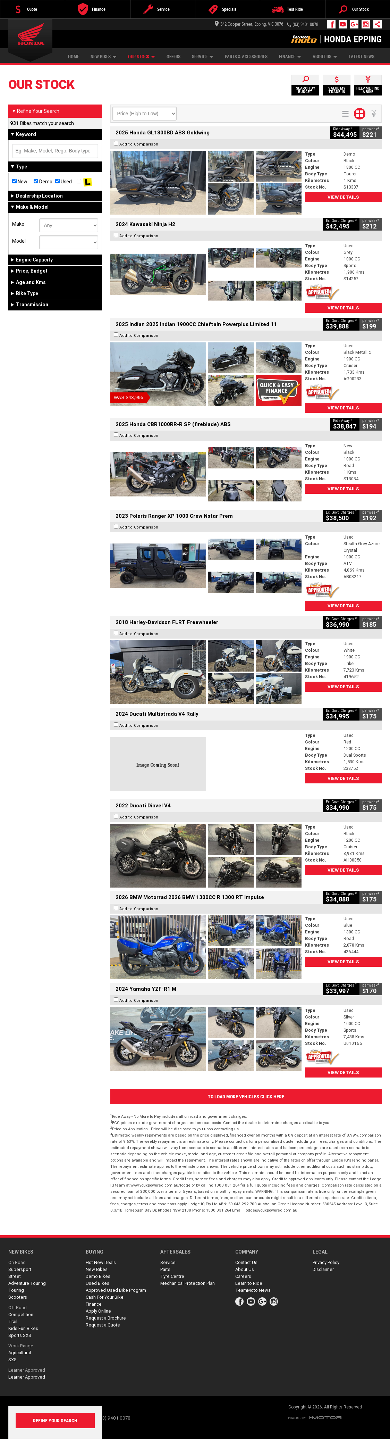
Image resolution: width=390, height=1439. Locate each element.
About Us (325, 56)
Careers (243, 1276)
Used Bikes (97, 1283)
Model (19, 241)
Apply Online (98, 1311)
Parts (165, 1269)
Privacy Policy (326, 1262)
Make (18, 224)
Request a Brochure (106, 1318)
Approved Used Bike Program (116, 1290)
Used (63, 181)
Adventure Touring (27, 1283)
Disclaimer (323, 1269)
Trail (12, 1321)
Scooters (17, 1297)
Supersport (19, 1269)
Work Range (20, 1346)
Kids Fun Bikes (23, 1328)
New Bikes (104, 56)
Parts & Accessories (246, 56)
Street (14, 1276)
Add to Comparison (139, 144)
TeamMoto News (253, 1290)
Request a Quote (103, 1325)
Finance (290, 56)
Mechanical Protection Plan (187, 1283)
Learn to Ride (248, 1283)
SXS (12, 1360)
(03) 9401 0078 (305, 24)
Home (73, 56)
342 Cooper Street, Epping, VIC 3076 (249, 24)
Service (202, 56)
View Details (343, 197)
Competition (20, 1314)
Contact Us (246, 1262)
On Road (17, 1262)
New (19, 181)
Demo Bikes (98, 1276)
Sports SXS (19, 1335)
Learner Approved (26, 1370)
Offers (173, 56)
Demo (43, 181)
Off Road (17, 1308)
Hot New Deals (101, 1262)
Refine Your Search (35, 111)
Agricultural (19, 1353)
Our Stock (141, 56)
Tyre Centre (172, 1276)
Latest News (361, 56)
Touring (16, 1290)
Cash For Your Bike (105, 1297)
